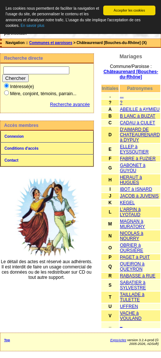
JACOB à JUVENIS (139, 196)
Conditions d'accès (21, 148)
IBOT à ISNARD (136, 189)
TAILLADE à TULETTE (132, 297)
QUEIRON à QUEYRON (132, 266)
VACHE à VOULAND (131, 316)
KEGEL (127, 202)
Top (7, 340)
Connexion (14, 136)
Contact (11, 160)
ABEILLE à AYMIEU (140, 109)
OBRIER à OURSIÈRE (131, 248)
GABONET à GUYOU (132, 168)
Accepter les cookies (129, 10)
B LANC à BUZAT (137, 116)
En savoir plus (32, 26)
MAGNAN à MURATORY (132, 224)
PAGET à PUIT (135, 257)
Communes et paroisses (50, 43)
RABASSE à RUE (137, 275)
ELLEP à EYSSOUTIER (134, 149)
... (122, 96)
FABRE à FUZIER (138, 158)
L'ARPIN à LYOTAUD (130, 212)
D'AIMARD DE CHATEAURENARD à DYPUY (140, 135)
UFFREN (129, 306)
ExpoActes (118, 340)
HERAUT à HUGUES (131, 180)
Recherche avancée (70, 104)
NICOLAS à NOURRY (131, 236)
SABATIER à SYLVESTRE (133, 285)
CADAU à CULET (137, 122)
